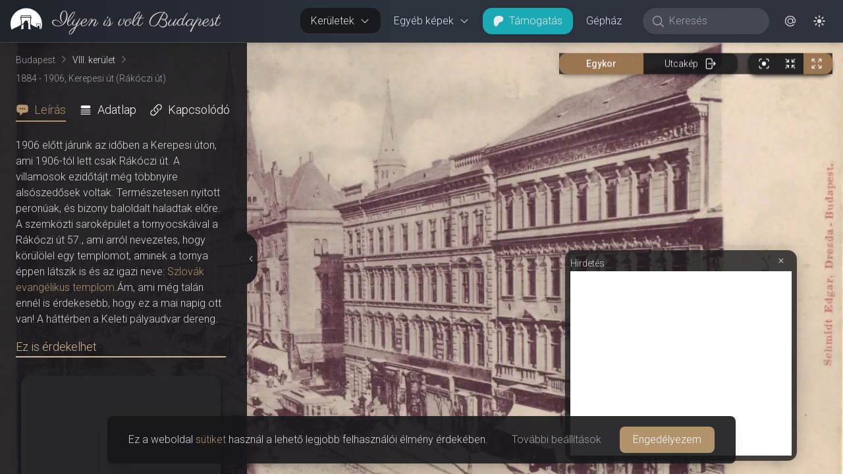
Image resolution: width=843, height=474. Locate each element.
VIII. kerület (93, 60)
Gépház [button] (604, 20)
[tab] (45, 110)
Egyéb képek (432, 20)
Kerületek (340, 20)
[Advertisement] (681, 363)
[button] (790, 21)
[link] (110, 21)
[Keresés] (713, 21)
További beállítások (556, 439)
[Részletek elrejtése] (251, 258)
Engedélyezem (667, 439)
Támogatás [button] (527, 20)
